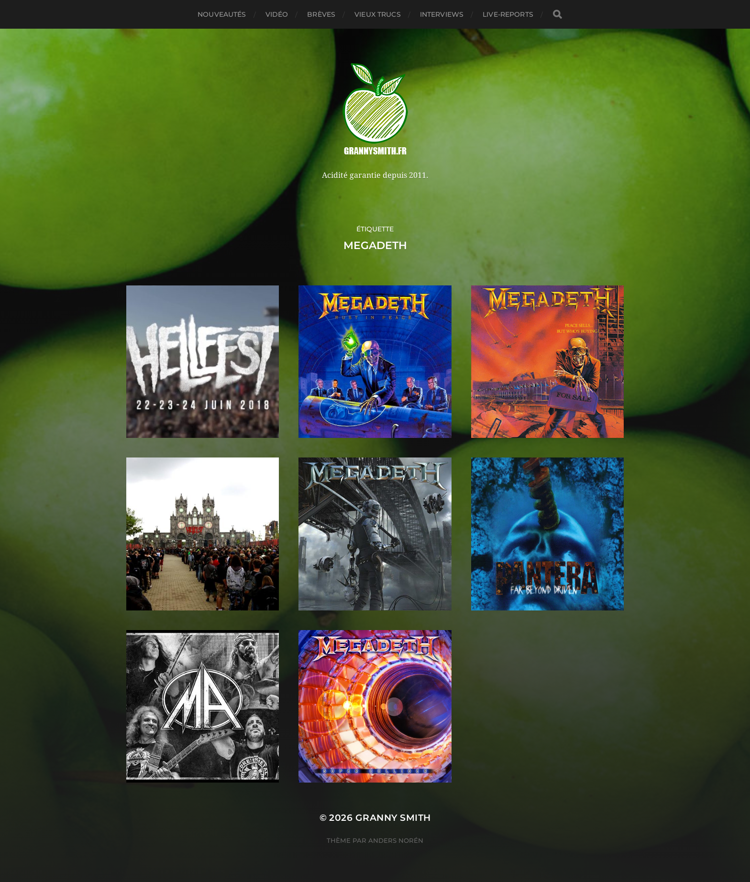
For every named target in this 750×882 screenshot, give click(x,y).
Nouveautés (222, 14)
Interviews (441, 14)
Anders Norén (395, 840)
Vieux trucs (377, 14)
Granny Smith (393, 817)
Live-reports (508, 14)
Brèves (321, 14)
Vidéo (276, 14)
